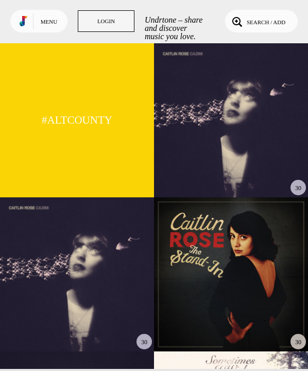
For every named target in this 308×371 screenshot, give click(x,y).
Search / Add (257, 21)
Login (106, 21)
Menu (49, 22)
